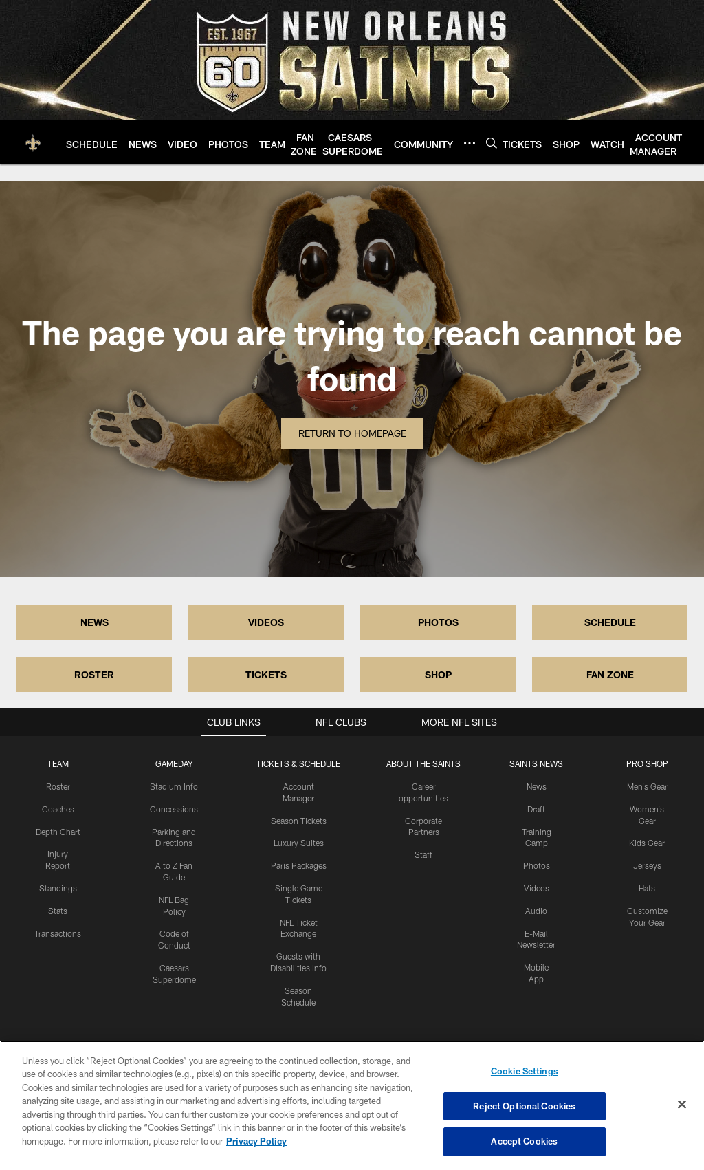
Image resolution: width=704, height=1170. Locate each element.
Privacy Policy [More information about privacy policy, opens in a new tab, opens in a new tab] (256, 1141)
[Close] (682, 1105)
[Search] (491, 142)
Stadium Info (174, 786)
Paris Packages (299, 865)
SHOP (438, 674)
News (537, 786)
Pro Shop (647, 763)
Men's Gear (647, 786)
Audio (536, 911)
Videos (536, 888)
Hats (647, 888)
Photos (536, 865)
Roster (58, 786)
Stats (57, 911)
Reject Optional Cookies (524, 1106)
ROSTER (94, 674)
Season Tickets (299, 820)
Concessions (174, 809)
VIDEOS (266, 622)
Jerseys (647, 865)
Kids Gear (647, 842)
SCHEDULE (610, 622)
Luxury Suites (299, 842)
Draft (536, 809)
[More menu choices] (469, 143)
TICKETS (266, 674)
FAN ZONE (610, 674)
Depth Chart (58, 831)
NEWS (94, 622)
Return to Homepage (352, 433)
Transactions (57, 933)
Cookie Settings (524, 1070)
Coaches (58, 809)
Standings (58, 888)
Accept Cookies (524, 1141)
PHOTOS (438, 622)
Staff (423, 854)
